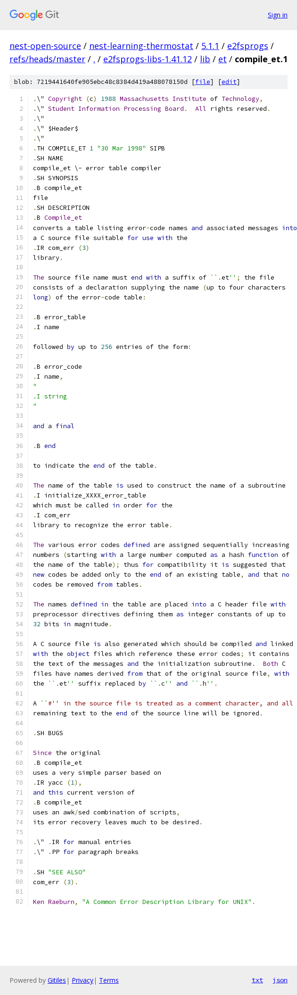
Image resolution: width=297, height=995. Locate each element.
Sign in (278, 14)
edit (229, 82)
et (222, 59)
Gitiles (57, 980)
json (280, 980)
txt (257, 980)
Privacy (82, 980)
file (202, 82)
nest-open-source (45, 45)
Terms (109, 980)
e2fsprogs (247, 45)
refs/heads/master (47, 59)
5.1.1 (210, 45)
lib (205, 59)
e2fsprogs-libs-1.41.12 (147, 59)
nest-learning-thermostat (141, 45)
